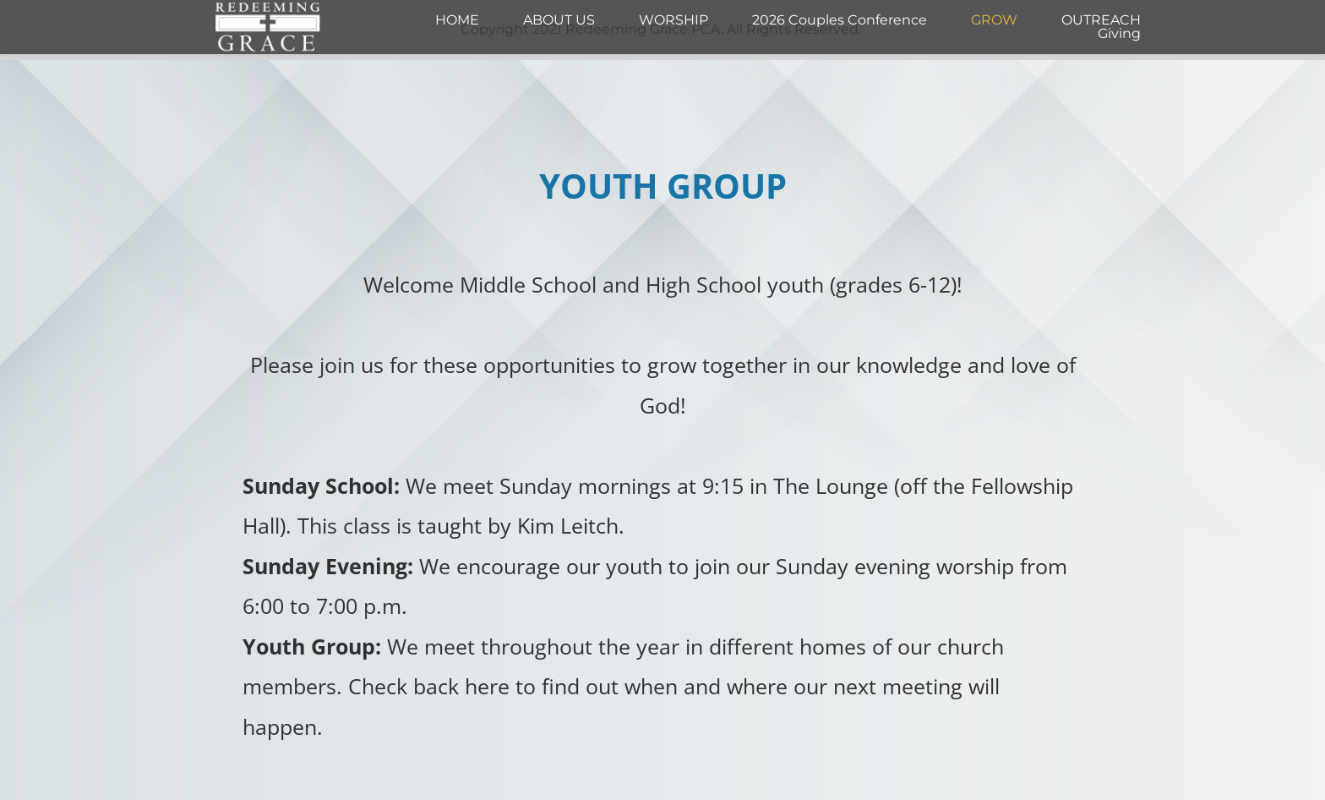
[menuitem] (457, 20)
